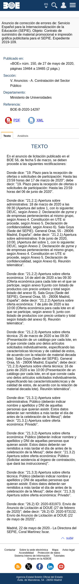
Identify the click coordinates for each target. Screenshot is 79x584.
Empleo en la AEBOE (39, 558)
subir (70, 538)
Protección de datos (49, 552)
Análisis (22, 135)
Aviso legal (68, 549)
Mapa (55, 549)
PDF (16, 120)
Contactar (9, 549)
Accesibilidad (26, 552)
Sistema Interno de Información (32, 555)
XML (39, 120)
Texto (7, 135)
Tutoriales (59, 555)
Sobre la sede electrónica (33, 549)
